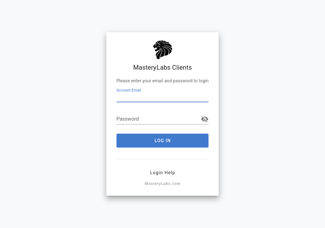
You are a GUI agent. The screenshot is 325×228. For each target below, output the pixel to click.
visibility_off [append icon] (205, 119)
